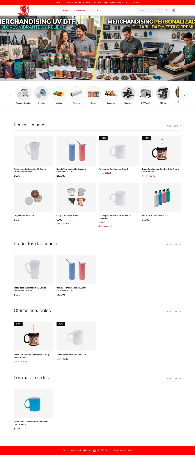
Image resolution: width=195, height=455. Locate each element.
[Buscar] (147, 10)
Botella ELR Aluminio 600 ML (155, 215)
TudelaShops (85, 450)
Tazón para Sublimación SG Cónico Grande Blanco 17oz (30, 170)
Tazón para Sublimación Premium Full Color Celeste (31, 423)
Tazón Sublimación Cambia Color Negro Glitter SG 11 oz (160, 170)
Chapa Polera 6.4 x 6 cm (68, 215)
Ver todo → (174, 126)
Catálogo (80, 10)
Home (66, 10)
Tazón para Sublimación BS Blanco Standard (115, 216)
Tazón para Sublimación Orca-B (114, 169)
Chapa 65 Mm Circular (24, 215)
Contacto (96, 10)
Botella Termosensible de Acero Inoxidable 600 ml (71, 170)
